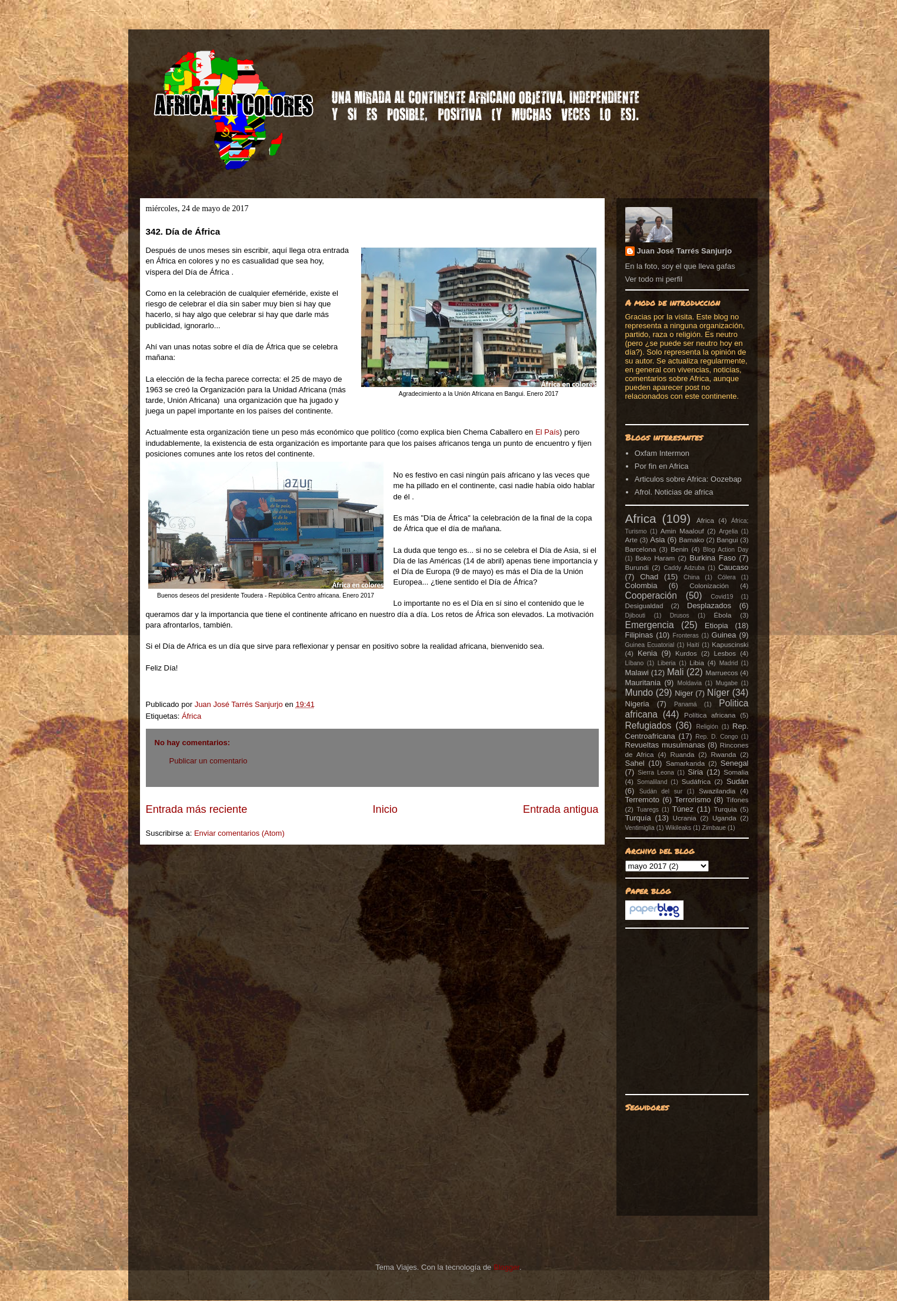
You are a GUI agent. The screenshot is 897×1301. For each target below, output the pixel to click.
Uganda (724, 818)
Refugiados (648, 725)
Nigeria (637, 703)
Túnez (682, 809)
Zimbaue (714, 828)
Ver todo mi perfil (654, 279)
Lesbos (724, 653)
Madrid (728, 663)
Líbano (634, 663)
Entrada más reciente (197, 809)
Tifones (737, 799)
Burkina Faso (712, 557)
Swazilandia (717, 791)
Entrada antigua (560, 809)
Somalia (735, 772)
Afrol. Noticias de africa (674, 492)
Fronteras (686, 635)
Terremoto (642, 799)
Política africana (710, 715)
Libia (696, 662)
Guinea (724, 635)
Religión (707, 726)
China (691, 577)
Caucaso (733, 567)
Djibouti (635, 615)
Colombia (641, 585)
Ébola (722, 615)
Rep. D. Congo (716, 736)
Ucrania (684, 818)
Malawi (637, 672)
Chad (649, 576)
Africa (640, 518)
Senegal (735, 763)
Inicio (384, 809)
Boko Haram (655, 558)
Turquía (638, 817)
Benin (679, 549)
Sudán (737, 781)
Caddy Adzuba (684, 568)
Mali (675, 672)
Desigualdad (644, 605)
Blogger (506, 1267)
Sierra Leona (656, 772)
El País (547, 432)
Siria (695, 772)
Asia (657, 539)
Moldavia (690, 683)
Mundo (639, 693)
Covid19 (722, 596)
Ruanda (683, 754)
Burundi (637, 567)
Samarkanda (685, 763)
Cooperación (651, 596)
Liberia (667, 663)
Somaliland (652, 782)
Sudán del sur (660, 791)
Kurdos (686, 653)
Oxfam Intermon (662, 453)
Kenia (647, 653)
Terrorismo (693, 799)
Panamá (685, 704)
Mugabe (727, 683)
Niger (684, 693)
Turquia (725, 809)
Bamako (691, 539)
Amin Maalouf (682, 531)
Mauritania (643, 682)
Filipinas (639, 635)
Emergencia (649, 625)
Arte (631, 539)
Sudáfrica (696, 781)
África (191, 716)
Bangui (727, 539)
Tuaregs (647, 809)
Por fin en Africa (662, 466)
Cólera (727, 577)
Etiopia (716, 625)
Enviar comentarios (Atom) (239, 833)
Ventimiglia (640, 828)
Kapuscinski (730, 644)
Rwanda (723, 754)
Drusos (679, 615)
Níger (718, 693)
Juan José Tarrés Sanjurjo (240, 704)
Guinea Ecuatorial (650, 645)
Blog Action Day (726, 549)
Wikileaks (678, 828)
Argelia (728, 531)
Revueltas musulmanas (665, 744)
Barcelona (640, 549)
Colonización (709, 585)
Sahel (635, 763)
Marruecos (721, 672)
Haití (693, 645)
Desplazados (709, 605)
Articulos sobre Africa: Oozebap (688, 479)
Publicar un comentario (208, 760)
